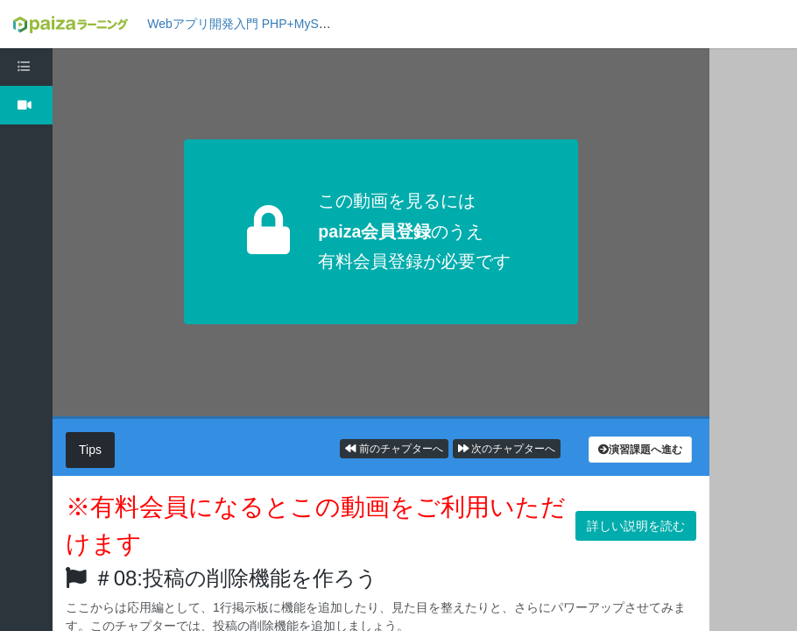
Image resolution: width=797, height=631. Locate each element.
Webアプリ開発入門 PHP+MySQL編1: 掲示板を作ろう (297, 24)
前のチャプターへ (393, 449)
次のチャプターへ (506, 449)
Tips (90, 450)
